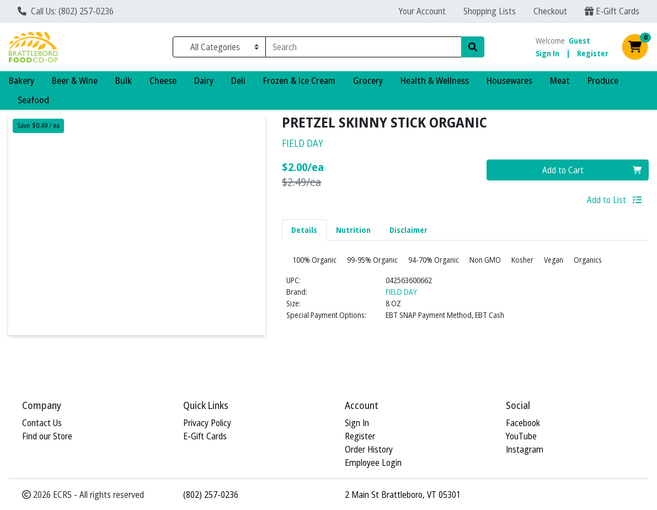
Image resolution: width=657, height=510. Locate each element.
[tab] (304, 229)
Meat (560, 81)
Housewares (509, 81)
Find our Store (47, 436)
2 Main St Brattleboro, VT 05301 (403, 494)
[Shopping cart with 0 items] (635, 47)
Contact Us (42, 423)
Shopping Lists (489, 11)
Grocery (368, 81)
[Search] (363, 46)
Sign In (547, 53)
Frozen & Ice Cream (299, 81)
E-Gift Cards (612, 11)
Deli (238, 81)
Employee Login (373, 462)
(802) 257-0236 (210, 494)
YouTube (521, 436)
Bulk (123, 81)
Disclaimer (408, 230)
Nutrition (353, 230)
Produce (602, 81)
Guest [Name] (579, 40)
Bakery (21, 81)
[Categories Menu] (219, 46)
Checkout (550, 11)
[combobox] (363, 46)
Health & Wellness (434, 81)
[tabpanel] (465, 302)
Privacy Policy (207, 423)
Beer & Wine (75, 81)
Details (304, 230)
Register (592, 53)
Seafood (33, 100)
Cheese (163, 81)
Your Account (422, 11)
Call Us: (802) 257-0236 (66, 11)
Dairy (203, 81)
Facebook (523, 423)
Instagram (524, 449)
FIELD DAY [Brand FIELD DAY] (401, 313)
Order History (369, 449)
